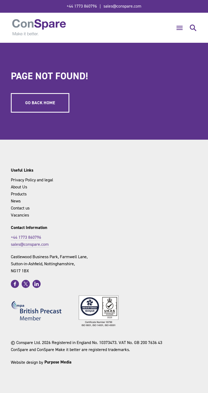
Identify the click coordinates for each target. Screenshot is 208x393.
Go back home (40, 103)
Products (19, 194)
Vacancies (20, 215)
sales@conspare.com (122, 6)
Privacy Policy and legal (32, 180)
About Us (19, 187)
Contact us (20, 208)
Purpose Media (58, 362)
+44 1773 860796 (82, 6)
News (16, 201)
